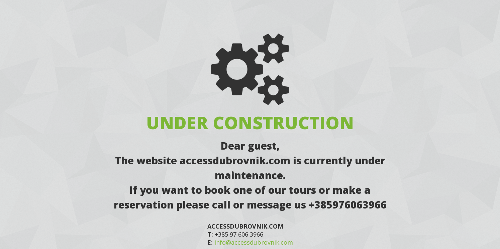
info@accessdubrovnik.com (253, 242)
